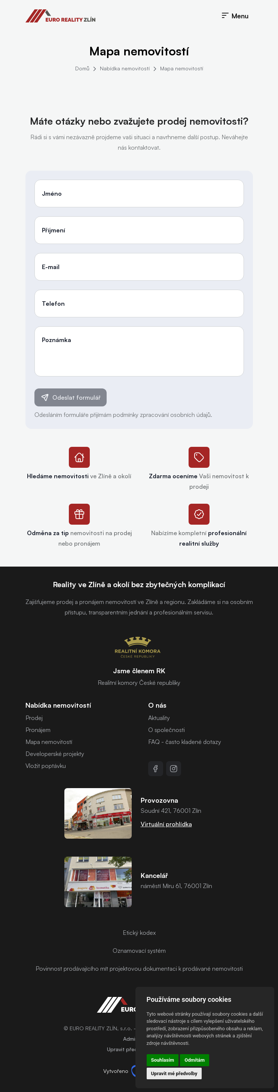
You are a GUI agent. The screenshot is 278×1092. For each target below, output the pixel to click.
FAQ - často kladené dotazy (184, 741)
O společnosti (166, 729)
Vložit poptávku (45, 765)
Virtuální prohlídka (166, 824)
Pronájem (38, 729)
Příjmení (53, 230)
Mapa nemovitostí (181, 68)
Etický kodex (139, 932)
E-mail (50, 267)
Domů (82, 68)
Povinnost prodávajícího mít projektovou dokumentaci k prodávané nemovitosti (139, 968)
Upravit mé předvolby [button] (174, 1073)
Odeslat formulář (70, 397)
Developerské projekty (54, 753)
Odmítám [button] (194, 1060)
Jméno (52, 193)
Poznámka (56, 340)
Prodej (34, 718)
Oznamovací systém (139, 950)
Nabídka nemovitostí (125, 68)
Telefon (53, 303)
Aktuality (159, 718)
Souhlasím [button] (162, 1060)
